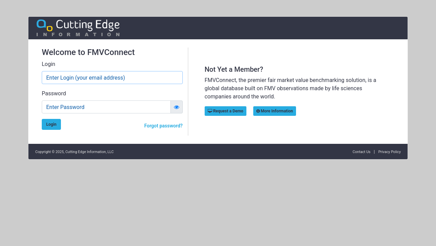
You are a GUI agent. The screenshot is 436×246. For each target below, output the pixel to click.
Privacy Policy (389, 152)
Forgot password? (163, 125)
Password (54, 93)
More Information (274, 111)
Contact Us (361, 152)
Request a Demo (225, 111)
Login (48, 64)
